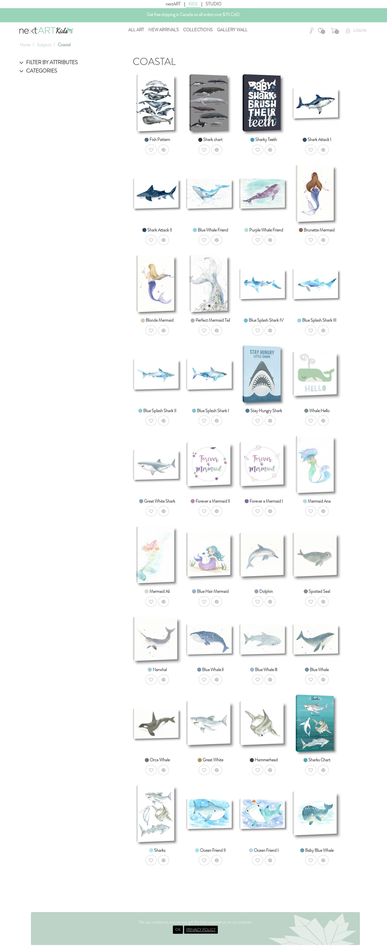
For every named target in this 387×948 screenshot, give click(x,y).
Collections (198, 30)
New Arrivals (163, 30)
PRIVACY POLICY (201, 929)
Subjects (44, 45)
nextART (173, 4)
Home (25, 45)
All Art (136, 30)
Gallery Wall (232, 30)
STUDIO (213, 4)
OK (178, 929)
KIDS (193, 4)
